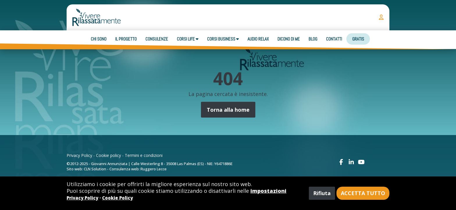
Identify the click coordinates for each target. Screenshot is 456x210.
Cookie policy (108, 155)
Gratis (358, 39)
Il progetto (126, 39)
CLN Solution (95, 169)
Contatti (334, 39)
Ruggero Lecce (153, 169)
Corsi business (223, 39)
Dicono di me (288, 39)
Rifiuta (322, 193)
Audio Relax (258, 39)
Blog (313, 39)
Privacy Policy (79, 155)
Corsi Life (187, 39)
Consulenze (156, 39)
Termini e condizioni (144, 155)
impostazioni (268, 190)
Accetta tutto (363, 193)
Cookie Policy (117, 198)
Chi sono (98, 39)
